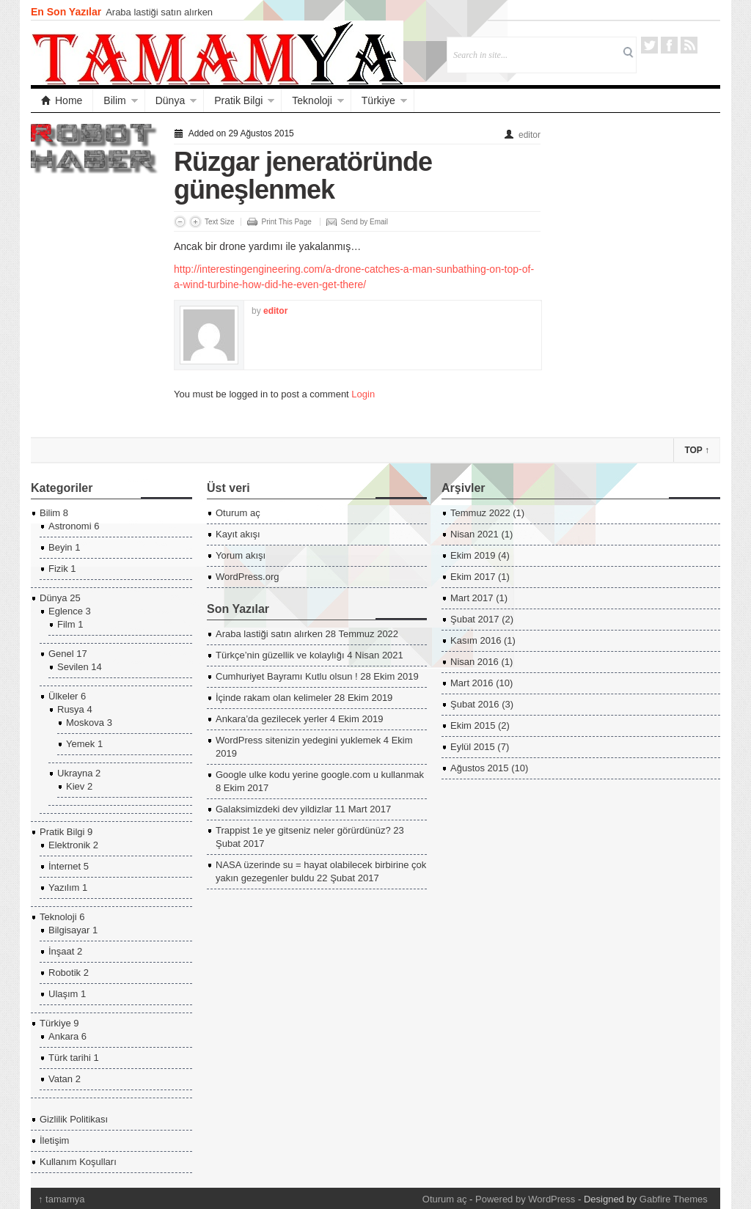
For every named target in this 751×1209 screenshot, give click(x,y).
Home (61, 100)
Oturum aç (238, 512)
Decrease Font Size (180, 222)
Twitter (649, 45)
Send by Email (364, 222)
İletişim (54, 1140)
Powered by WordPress (525, 1199)
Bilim (114, 100)
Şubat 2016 (474, 704)
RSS (689, 45)
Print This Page (287, 222)
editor (530, 135)
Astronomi (70, 526)
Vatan (60, 1078)
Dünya (170, 100)
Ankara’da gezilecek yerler (271, 718)
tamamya (61, 1199)
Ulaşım (63, 993)
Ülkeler (63, 696)
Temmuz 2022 (480, 512)
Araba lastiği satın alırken (159, 12)
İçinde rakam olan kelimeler (273, 697)
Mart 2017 (472, 597)
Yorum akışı (240, 555)
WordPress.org (247, 576)
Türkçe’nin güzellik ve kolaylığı (280, 655)
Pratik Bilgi (238, 100)
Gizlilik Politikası (74, 1119)
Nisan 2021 (474, 534)
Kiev (75, 786)
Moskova (85, 722)
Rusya (70, 709)
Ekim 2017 (472, 576)
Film (66, 624)
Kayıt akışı (238, 534)
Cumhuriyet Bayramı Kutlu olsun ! (287, 676)
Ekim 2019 (472, 555)
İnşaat (61, 951)
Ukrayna (74, 773)
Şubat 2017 (474, 619)
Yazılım (63, 887)
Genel (61, 653)
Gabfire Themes (674, 1199)
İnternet (64, 866)
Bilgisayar (68, 930)
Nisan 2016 (474, 661)
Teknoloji (311, 100)
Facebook (669, 45)
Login (363, 394)
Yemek (80, 743)
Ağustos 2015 (479, 767)
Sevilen (73, 666)
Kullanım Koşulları (78, 1161)
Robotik (64, 972)
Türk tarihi (69, 1057)
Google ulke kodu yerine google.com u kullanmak (320, 774)
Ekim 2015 (472, 725)
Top (696, 450)
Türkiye (378, 100)
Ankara (63, 1036)
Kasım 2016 (475, 640)
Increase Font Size (195, 222)
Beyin (60, 547)
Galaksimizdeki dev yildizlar (274, 809)
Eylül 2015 (472, 746)
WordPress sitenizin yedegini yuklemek (298, 740)
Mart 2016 (472, 682)
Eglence (65, 611)
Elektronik (69, 844)
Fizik (58, 568)
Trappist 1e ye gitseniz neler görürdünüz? (303, 830)
